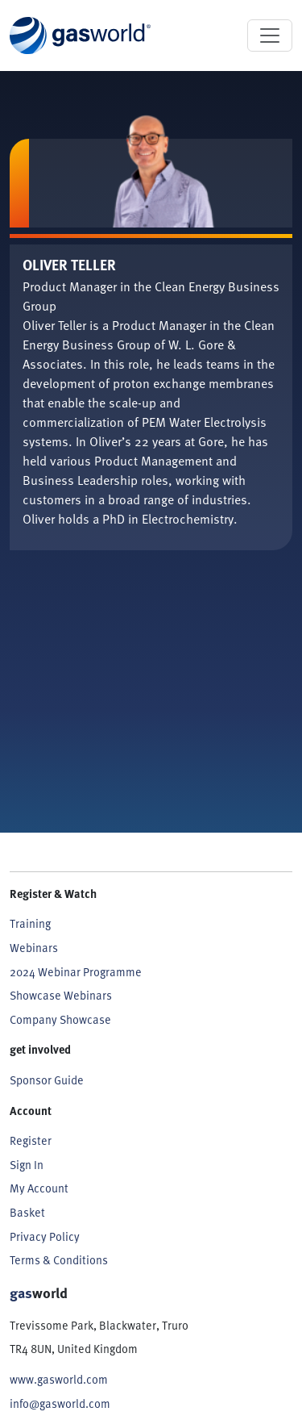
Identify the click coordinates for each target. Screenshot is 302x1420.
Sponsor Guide (47, 1079)
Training (30, 923)
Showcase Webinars (61, 995)
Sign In (26, 1164)
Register (31, 1140)
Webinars (34, 947)
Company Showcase (60, 1019)
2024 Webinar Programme (76, 971)
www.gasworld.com (59, 1379)
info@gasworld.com (60, 1403)
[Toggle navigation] (269, 35)
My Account (39, 1188)
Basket (27, 1212)
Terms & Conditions (59, 1259)
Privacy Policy (45, 1236)
